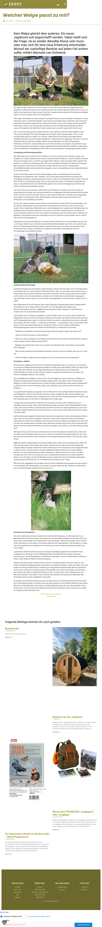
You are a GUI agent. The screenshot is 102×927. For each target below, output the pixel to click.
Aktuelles (19, 21)
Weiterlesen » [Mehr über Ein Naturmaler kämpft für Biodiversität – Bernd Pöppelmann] (8, 854)
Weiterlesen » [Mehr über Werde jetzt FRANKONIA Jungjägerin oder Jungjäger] (56, 829)
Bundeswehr (12, 628)
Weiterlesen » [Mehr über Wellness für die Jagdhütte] (56, 732)
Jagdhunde (27, 21)
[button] (90, 5)
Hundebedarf (51, 596)
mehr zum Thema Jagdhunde (51, 594)
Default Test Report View (13, 916)
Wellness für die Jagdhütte (67, 717)
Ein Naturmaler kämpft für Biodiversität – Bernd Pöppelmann (27, 835)
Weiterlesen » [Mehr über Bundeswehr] (8, 637)
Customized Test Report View (39, 916)
